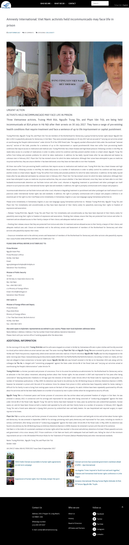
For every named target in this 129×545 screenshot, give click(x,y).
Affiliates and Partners (76, 528)
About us (71, 514)
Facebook (98, 514)
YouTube (98, 524)
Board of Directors (75, 523)
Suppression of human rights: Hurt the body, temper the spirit (37, 479)
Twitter (97, 519)
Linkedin (98, 534)
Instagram (98, 529)
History (71, 518)
